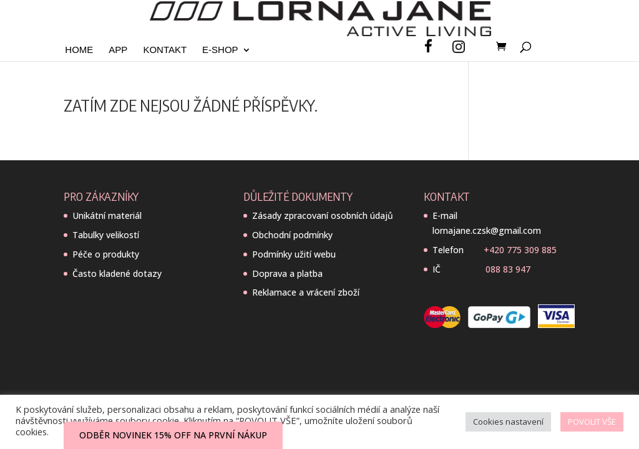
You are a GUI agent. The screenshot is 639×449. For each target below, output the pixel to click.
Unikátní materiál (107, 215)
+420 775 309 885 (520, 250)
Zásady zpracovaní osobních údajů (322, 215)
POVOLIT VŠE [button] (592, 421)
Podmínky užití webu (294, 254)
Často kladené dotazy (117, 273)
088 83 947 (507, 269)
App (118, 50)
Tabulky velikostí (105, 235)
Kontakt (165, 50)
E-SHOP (220, 50)
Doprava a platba (287, 273)
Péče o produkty (105, 254)
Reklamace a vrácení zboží (305, 292)
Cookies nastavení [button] (508, 421)
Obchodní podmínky (292, 235)
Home (79, 50)
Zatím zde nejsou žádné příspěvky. (191, 105)
